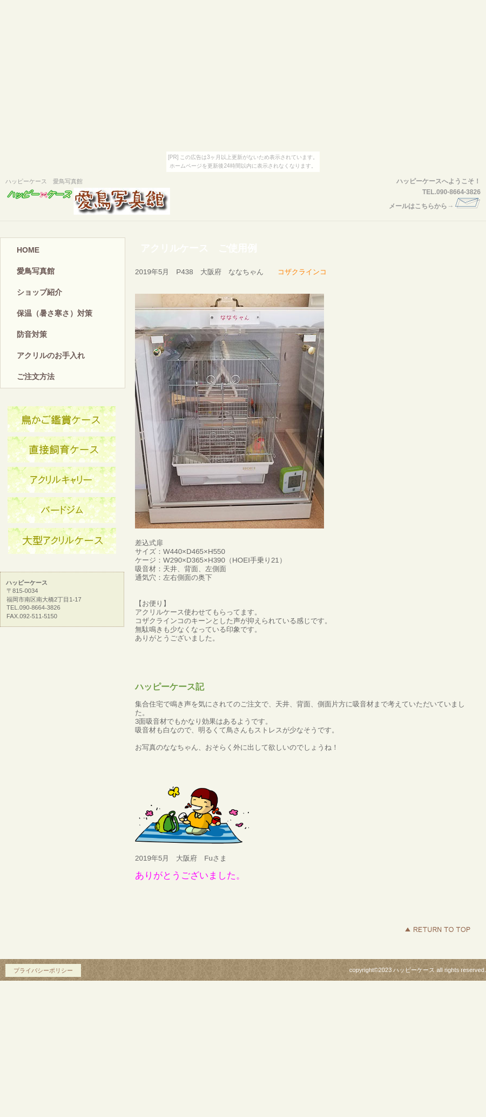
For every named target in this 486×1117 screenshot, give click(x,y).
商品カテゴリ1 (62, 480)
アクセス (62, 420)
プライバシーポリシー (43, 970)
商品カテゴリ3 (62, 541)
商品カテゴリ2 (62, 510)
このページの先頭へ (437, 929)
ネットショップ (62, 450)
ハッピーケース (105, 201)
